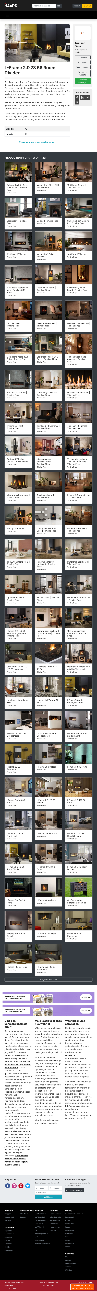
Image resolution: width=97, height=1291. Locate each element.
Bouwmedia (9, 1285)
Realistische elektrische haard (69, 1233)
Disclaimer (8, 1237)
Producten (82, 62)
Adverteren (24, 1214)
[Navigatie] (8, 15)
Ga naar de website (82, 73)
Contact (23, 1217)
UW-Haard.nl (40, 1217)
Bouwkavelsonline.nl (42, 1243)
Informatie (82, 57)
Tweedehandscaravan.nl (74, 1214)
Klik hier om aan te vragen (82, 1287)
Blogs (67, 1257)
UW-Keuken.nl (40, 1220)
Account (77, 6)
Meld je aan (48, 1197)
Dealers (68, 1260)
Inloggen (8, 1214)
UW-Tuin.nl (39, 1224)
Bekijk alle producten (48, 979)
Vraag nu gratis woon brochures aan (37, 142)
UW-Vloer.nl (39, 1227)
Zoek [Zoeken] (59, 6)
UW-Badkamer (40, 1214)
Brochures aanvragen (82, 81)
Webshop (68, 1270)
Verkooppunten (82, 67)
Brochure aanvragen (74, 1190)
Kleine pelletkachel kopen (69, 1243)
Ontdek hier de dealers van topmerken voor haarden (18, 1064)
